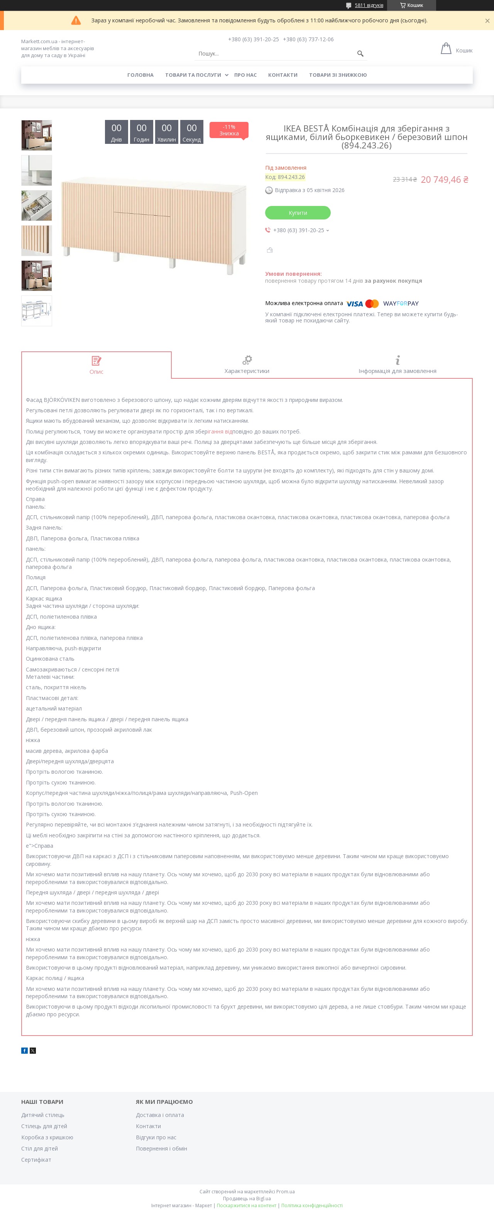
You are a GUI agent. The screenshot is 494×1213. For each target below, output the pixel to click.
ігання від (220, 431)
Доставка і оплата (160, 1115)
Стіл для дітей (39, 1148)
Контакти (283, 74)
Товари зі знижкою (338, 74)
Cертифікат (36, 1159)
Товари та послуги (193, 74)
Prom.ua (285, 1191)
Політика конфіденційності (312, 1205)
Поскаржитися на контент (246, 1205)
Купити (298, 212)
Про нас (245, 74)
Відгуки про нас (156, 1137)
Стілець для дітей (44, 1126)
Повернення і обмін (161, 1148)
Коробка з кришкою (47, 1137)
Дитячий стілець (42, 1115)
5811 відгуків (369, 5)
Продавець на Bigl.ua (247, 1198)
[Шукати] (360, 53)
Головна (140, 74)
